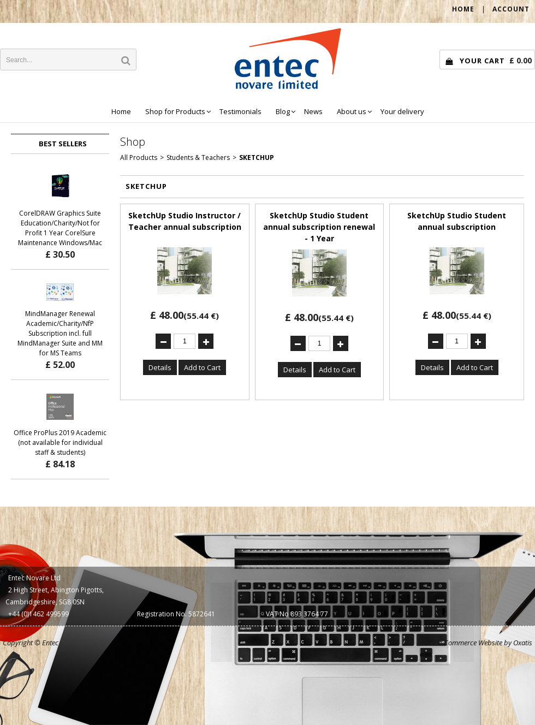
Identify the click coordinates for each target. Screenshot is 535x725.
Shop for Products (175, 111)
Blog (283, 111)
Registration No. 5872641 (176, 614)
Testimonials (240, 111)
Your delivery (402, 111)
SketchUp (256, 157)
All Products (138, 157)
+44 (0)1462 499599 (38, 614)
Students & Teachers (198, 157)
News (313, 111)
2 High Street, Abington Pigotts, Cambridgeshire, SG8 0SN (54, 596)
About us (351, 111)
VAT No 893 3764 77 (297, 614)
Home (121, 111)
